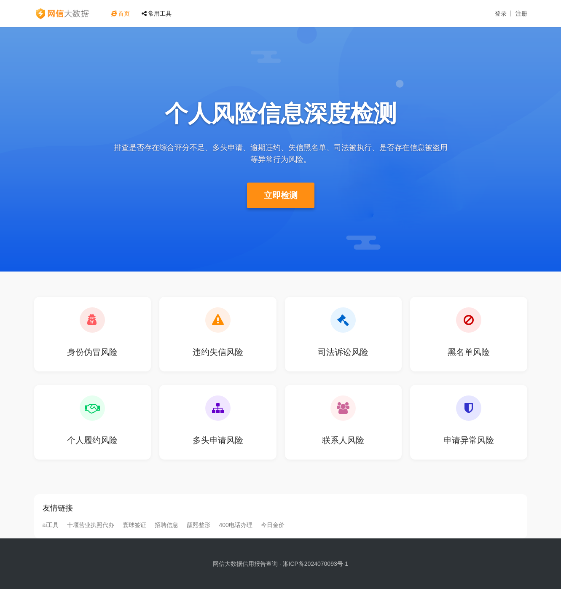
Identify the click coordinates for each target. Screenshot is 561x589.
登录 (501, 13)
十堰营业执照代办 (90, 525)
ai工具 (51, 525)
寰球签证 (134, 525)
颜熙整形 (198, 525)
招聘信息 (166, 525)
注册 (521, 13)
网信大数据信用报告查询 (245, 563)
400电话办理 (235, 525)
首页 (120, 13)
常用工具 (157, 13)
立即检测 (281, 195)
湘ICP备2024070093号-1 (316, 563)
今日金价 (273, 525)
